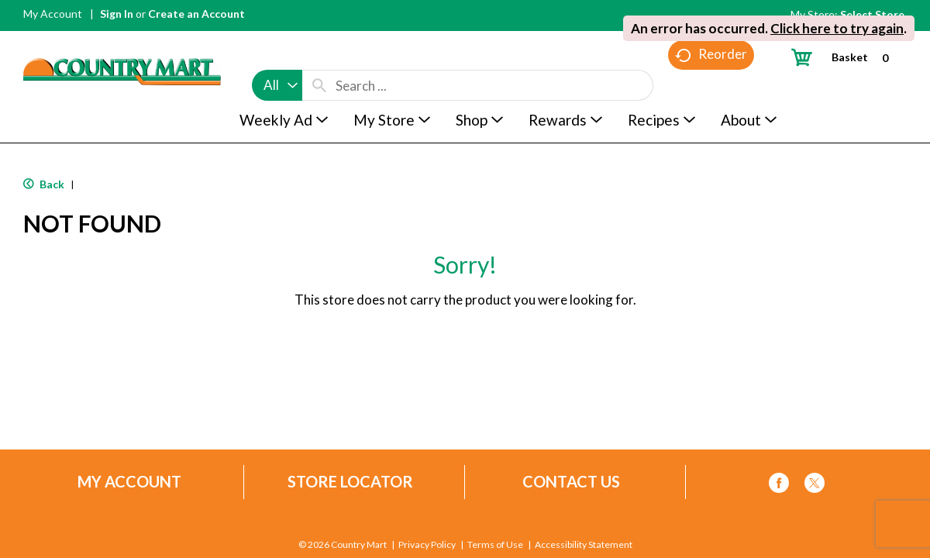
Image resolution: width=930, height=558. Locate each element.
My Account (52, 13)
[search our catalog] (319, 55)
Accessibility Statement (583, 544)
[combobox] (277, 55)
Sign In (116, 13)
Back (43, 184)
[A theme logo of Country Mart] (122, 43)
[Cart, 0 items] (846, 56)
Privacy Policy (427, 544)
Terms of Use (495, 544)
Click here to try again (837, 28)
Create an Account (196, 13)
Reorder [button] (711, 86)
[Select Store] (873, 14)
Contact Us (571, 482)
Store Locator (350, 482)
